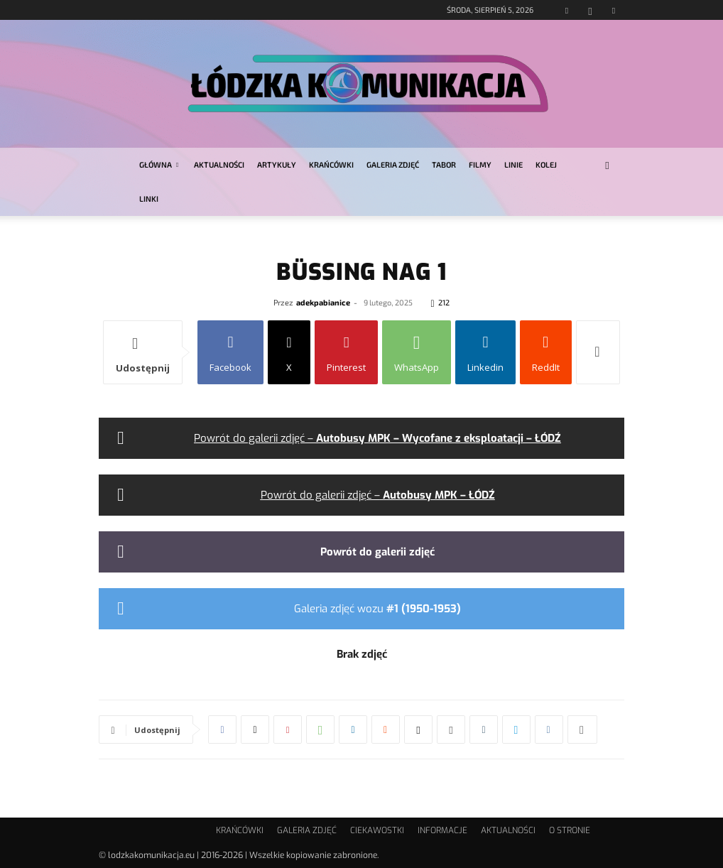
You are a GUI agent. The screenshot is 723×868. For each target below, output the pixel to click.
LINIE (513, 164)
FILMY (480, 164)
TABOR (444, 164)
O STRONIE (569, 830)
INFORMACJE (442, 830)
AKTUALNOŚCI (219, 164)
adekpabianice (323, 302)
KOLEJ (546, 164)
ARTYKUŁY (276, 164)
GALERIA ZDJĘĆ (392, 164)
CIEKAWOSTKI (377, 830)
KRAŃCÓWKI (331, 164)
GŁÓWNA (158, 164)
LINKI (148, 198)
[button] (607, 165)
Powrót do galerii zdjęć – (377, 438)
